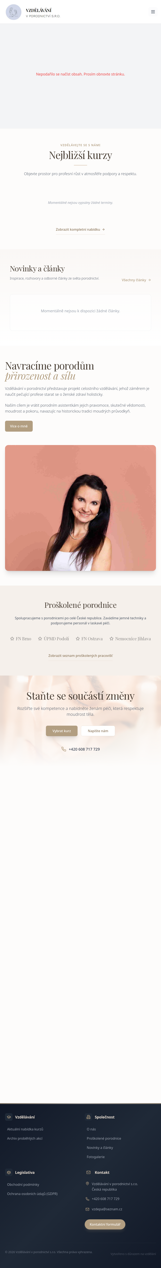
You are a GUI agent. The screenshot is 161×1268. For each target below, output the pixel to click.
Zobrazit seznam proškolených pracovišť (80, 655)
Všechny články (136, 280)
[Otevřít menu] (153, 11)
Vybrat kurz (62, 731)
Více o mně (19, 426)
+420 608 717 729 (105, 1198)
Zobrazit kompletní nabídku (80, 229)
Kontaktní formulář (105, 1224)
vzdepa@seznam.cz (107, 1209)
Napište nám (98, 731)
